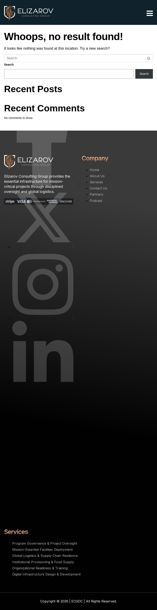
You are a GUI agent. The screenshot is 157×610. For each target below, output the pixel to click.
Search (9, 64)
